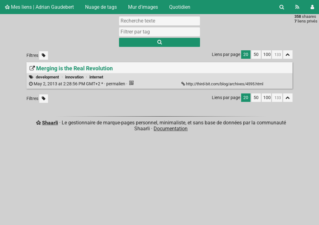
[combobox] (159, 31)
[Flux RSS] (297, 7)
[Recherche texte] (159, 20)
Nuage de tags (101, 7)
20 (245, 54)
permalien (77, 84)
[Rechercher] (281, 7)
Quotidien (179, 7)
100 (267, 54)
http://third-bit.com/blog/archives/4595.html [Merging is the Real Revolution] (222, 84)
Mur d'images (143, 7)
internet (96, 77)
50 (256, 54)
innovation (74, 77)
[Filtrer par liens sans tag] (43, 55)
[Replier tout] (288, 54)
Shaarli (50, 123)
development (47, 77)
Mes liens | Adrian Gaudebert (39, 7)
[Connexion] (312, 7)
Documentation (171, 129)
